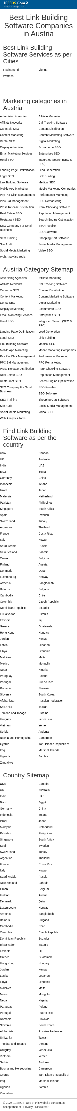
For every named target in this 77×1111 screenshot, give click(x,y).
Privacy (28, 1107)
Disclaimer (41, 1107)
